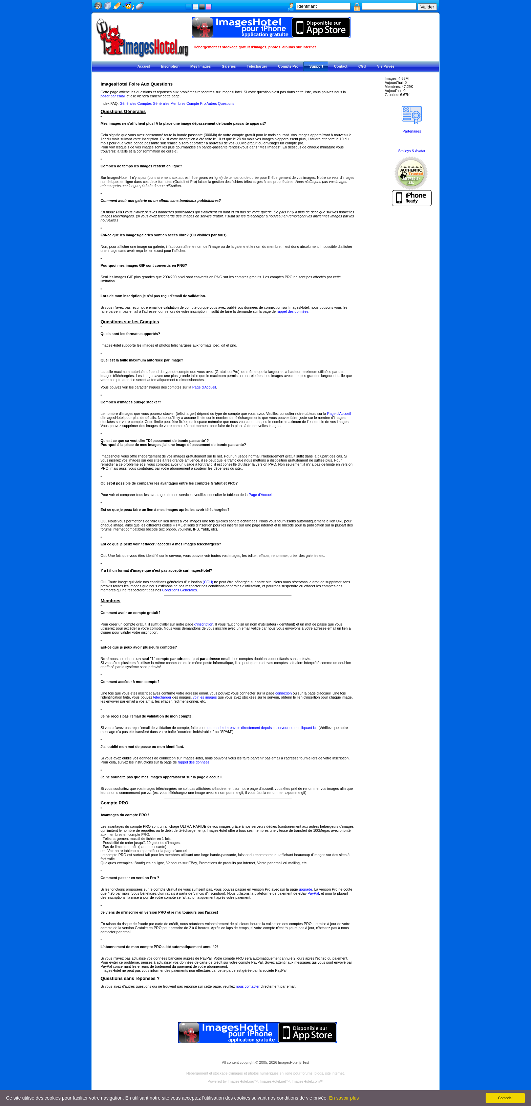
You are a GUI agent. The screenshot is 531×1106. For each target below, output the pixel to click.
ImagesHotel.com (306, 1081)
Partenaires (412, 131)
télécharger (162, 697)
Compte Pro (196, 103)
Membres (177, 103)
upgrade (305, 889)
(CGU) (208, 582)
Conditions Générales (179, 590)
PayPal (313, 893)
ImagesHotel (288, 1062)
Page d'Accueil (204, 387)
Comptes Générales (153, 103)
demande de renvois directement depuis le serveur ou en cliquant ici (262, 728)
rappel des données (293, 311)
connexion (283, 693)
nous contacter (248, 986)
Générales (128, 103)
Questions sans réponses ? (130, 978)
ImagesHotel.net (273, 1081)
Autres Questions (220, 103)
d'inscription (203, 624)
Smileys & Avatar (411, 151)
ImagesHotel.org (241, 1081)
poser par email (113, 96)
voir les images (205, 697)
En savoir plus (344, 1098)
